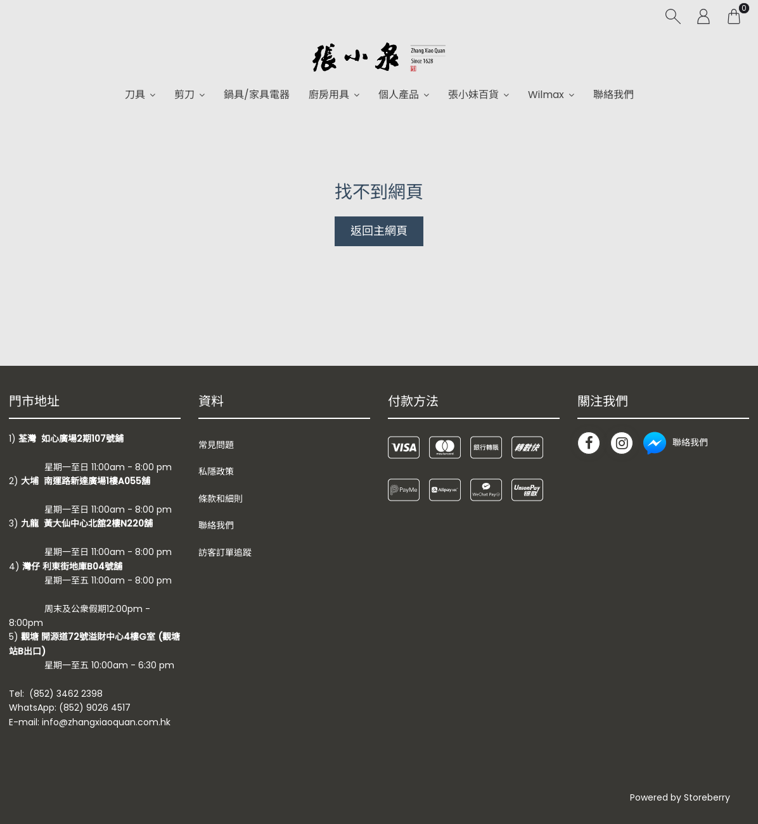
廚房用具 (329, 94)
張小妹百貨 (473, 94)
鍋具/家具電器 (257, 94)
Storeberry (707, 797)
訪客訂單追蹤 (225, 552)
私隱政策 (216, 471)
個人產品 (398, 94)
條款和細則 (220, 498)
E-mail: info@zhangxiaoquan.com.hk (89, 722)
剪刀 (184, 94)
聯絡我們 (613, 94)
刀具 (135, 94)
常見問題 (216, 445)
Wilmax (546, 94)
